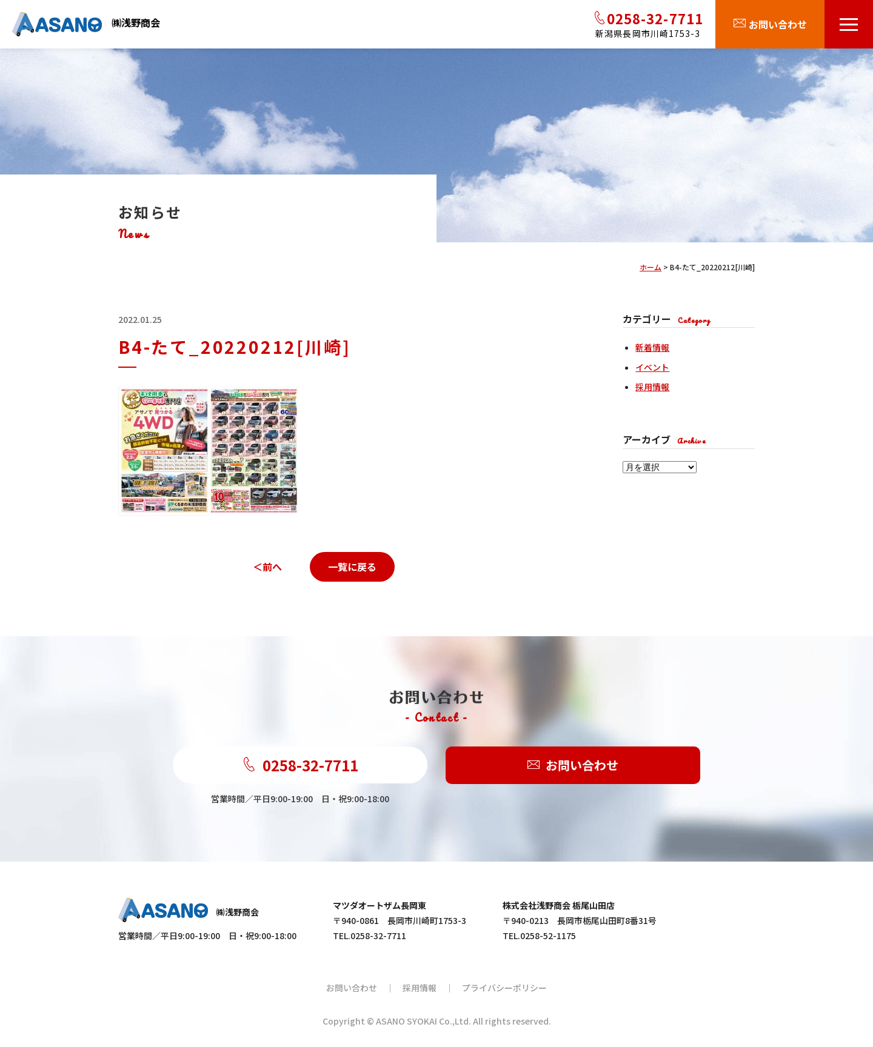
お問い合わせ (572, 765)
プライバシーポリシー (504, 988)
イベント (652, 367)
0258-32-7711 (300, 765)
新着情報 (652, 347)
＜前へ (267, 566)
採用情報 (652, 387)
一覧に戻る (352, 566)
